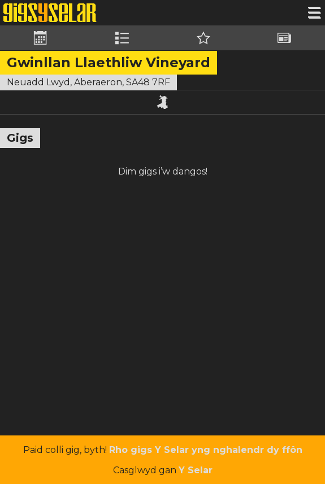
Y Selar (196, 470)
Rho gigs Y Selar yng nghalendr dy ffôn (205, 449)
